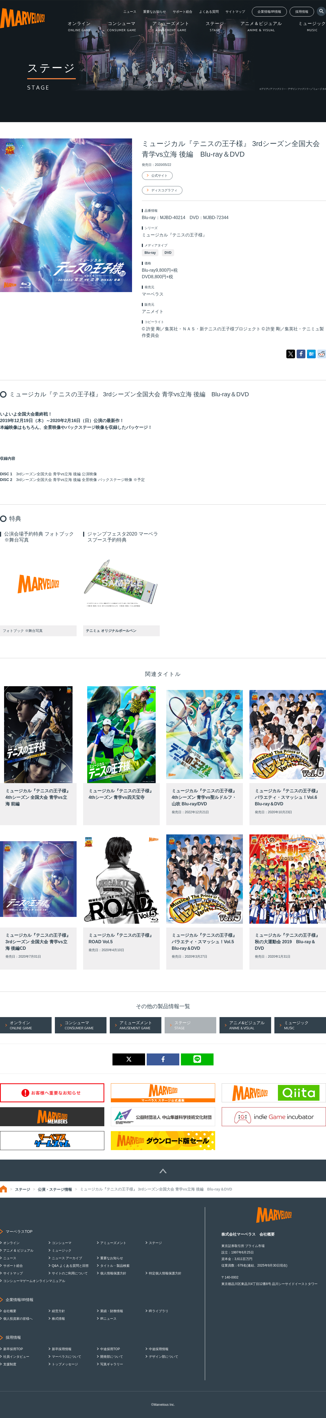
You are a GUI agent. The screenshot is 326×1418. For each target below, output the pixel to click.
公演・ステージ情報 (55, 1189)
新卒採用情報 (61, 1349)
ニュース (129, 12)
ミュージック (61, 1250)
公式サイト (159, 176)
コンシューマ (61, 1243)
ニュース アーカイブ (67, 1258)
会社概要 (9, 1311)
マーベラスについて (66, 1357)
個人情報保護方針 (113, 1273)
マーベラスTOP (19, 1231)
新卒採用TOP (13, 1349)
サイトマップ (235, 12)
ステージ (22, 1189)
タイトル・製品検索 (115, 1266)
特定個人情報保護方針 (165, 1273)
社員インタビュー (16, 1357)
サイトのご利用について (70, 1273)
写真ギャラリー (111, 1364)
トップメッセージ (65, 1364)
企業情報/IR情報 (269, 12)
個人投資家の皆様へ (18, 1319)
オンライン (11, 1243)
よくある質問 (209, 12)
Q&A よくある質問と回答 (70, 1266)
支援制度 (9, 1364)
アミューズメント (113, 1243)
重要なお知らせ (154, 12)
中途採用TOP (110, 1349)
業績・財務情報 (111, 1311)
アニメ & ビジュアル (18, 1250)
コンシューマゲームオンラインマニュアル (34, 1281)
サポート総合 (182, 12)
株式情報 (58, 1319)
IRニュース (108, 1319)
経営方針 (58, 1311)
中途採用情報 (158, 1349)
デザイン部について (163, 1357)
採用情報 (301, 12)
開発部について (111, 1357)
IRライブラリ (158, 1311)
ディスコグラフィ (164, 190)
